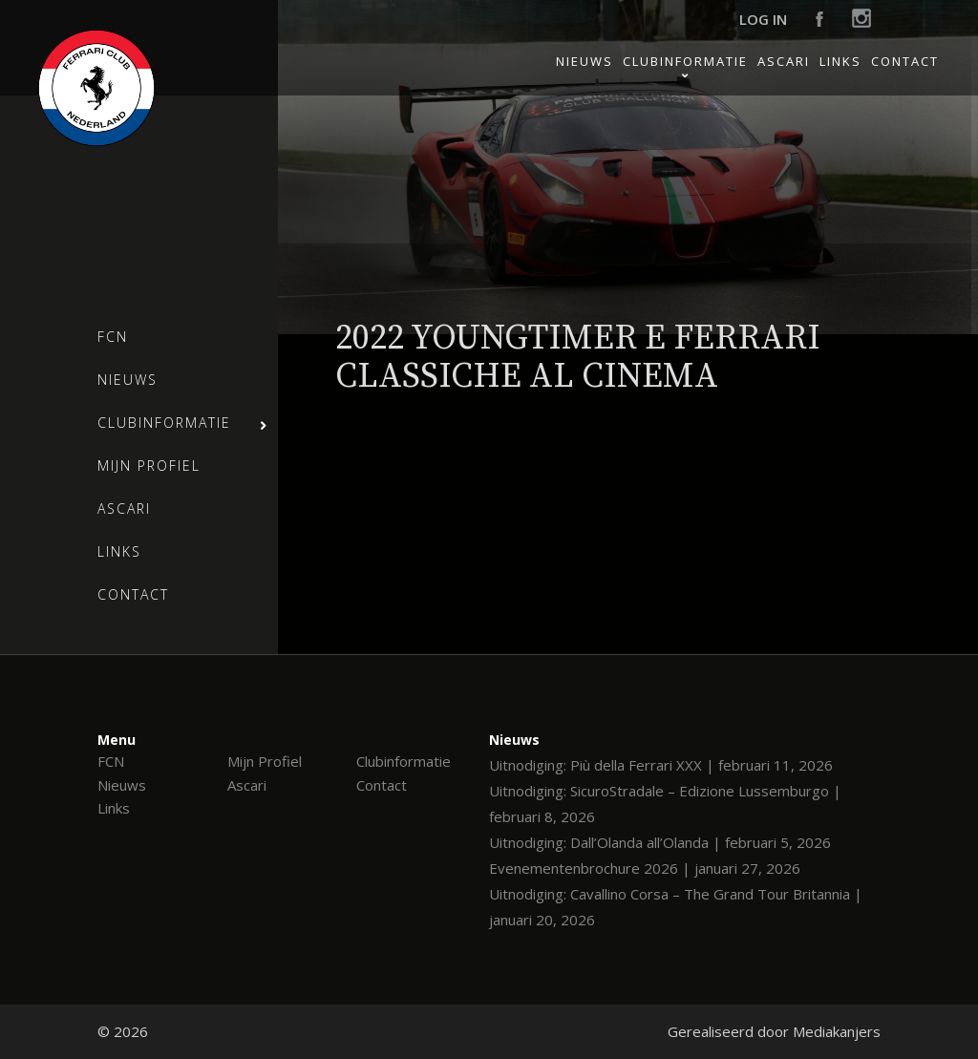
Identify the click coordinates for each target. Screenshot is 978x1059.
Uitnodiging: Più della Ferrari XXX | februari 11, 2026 (661, 764)
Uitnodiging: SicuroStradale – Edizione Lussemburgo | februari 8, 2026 (665, 803)
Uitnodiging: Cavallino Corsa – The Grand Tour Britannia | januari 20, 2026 (675, 906)
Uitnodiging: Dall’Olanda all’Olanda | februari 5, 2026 (660, 842)
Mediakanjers (837, 1031)
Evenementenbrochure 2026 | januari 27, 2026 (644, 868)
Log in (763, 19)
